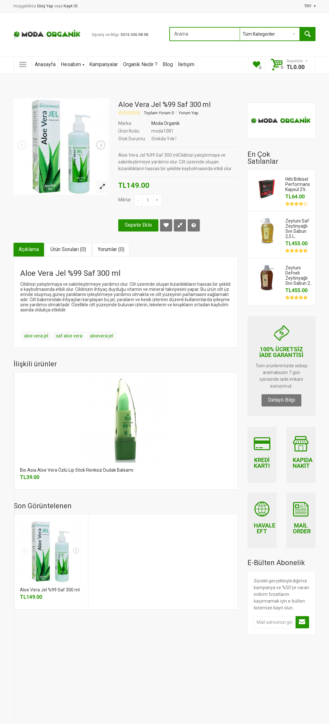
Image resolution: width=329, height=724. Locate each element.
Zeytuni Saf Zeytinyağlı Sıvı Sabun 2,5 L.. (297, 228)
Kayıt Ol (70, 6)
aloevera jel (101, 335)
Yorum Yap (189, 113)
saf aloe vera (69, 335)
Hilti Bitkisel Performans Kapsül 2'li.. (297, 184)
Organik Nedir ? (140, 64)
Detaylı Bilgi (281, 400)
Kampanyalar (103, 64)
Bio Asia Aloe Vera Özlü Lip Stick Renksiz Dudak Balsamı (76, 470)
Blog (168, 64)
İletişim (186, 64)
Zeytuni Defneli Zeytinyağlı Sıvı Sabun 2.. (298, 275)
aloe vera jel (36, 335)
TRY (310, 6)
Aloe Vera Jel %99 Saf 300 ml (50, 589)
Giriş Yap (45, 6)
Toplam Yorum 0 (159, 113)
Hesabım (72, 64)
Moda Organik (165, 123)
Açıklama (29, 249)
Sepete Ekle (138, 225)
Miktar (124, 199)
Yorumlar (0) (111, 249)
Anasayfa (45, 64)
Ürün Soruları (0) (68, 249)
